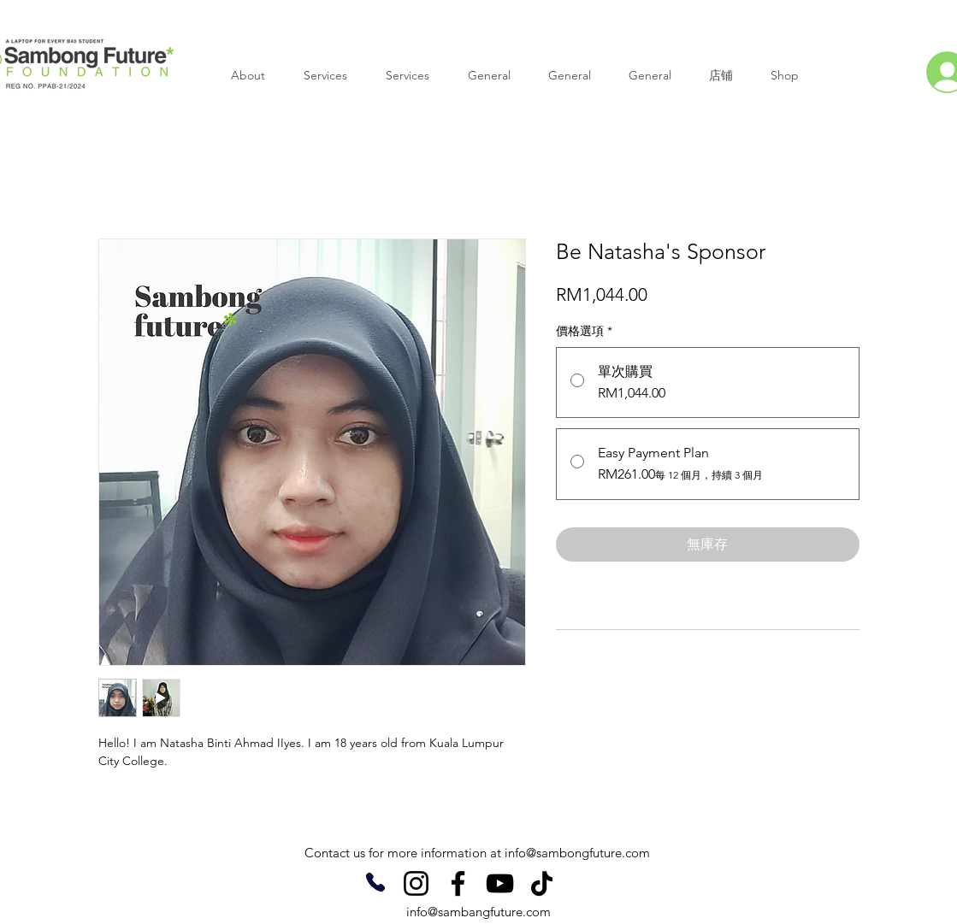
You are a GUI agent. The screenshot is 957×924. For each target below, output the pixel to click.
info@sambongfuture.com (577, 853)
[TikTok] (541, 883)
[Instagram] (416, 883)
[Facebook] (458, 883)
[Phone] (375, 882)
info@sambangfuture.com (478, 911)
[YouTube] (500, 883)
